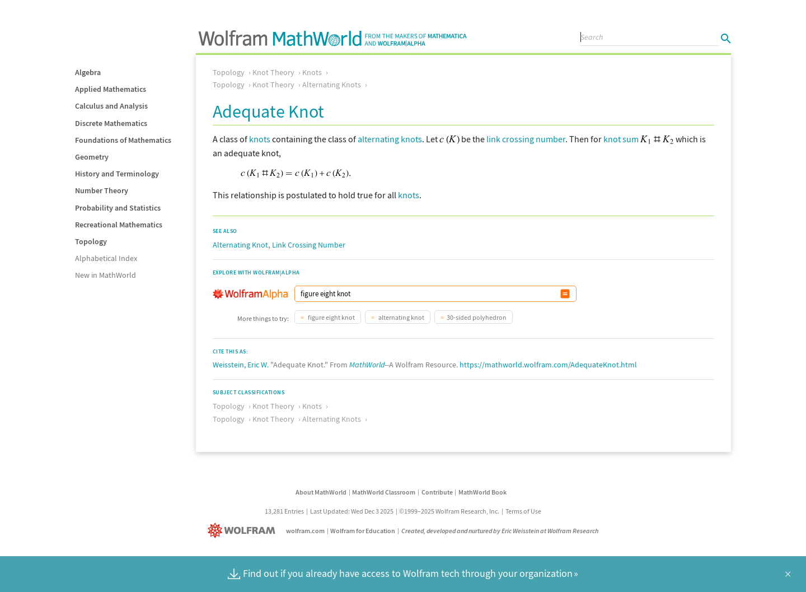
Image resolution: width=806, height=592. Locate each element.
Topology (91, 241)
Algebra (88, 72)
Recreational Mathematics (118, 225)
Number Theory (101, 190)
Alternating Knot (240, 245)
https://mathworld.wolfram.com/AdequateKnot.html (548, 365)
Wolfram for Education (362, 530)
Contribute (437, 492)
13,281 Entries (284, 511)
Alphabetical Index (106, 258)
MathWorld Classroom (383, 492)
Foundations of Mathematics (123, 140)
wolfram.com (305, 530)
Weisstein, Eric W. (241, 365)
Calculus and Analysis (111, 106)
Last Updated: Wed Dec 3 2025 (351, 511)
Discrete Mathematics (111, 123)
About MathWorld (321, 492)
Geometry (92, 157)
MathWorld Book (482, 492)
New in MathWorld (105, 275)
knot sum (621, 138)
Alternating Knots (331, 85)
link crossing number (525, 138)
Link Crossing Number (308, 245)
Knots (312, 72)
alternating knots (390, 138)
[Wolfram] (244, 530)
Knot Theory (273, 72)
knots (259, 138)
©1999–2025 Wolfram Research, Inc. (449, 511)
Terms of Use (523, 511)
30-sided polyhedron (477, 317)
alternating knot (400, 317)
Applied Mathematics (110, 89)
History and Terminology (117, 174)
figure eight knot (331, 317)
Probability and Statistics (118, 208)
